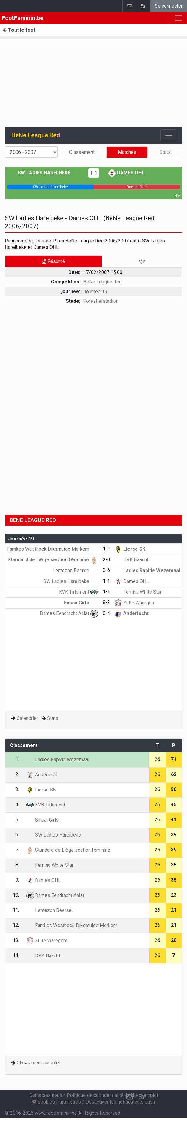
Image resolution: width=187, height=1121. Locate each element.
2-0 (106, 559)
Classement (82, 152)
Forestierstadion (100, 301)
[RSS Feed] (142, 1097)
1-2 (106, 549)
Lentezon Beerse (75, 570)
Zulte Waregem (135, 603)
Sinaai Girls (81, 603)
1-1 (93, 173)
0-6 (106, 570)
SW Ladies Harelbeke (48, 173)
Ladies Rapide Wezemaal (147, 570)
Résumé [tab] (53, 261)
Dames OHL (126, 173)
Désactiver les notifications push (120, 1102)
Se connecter (168, 6)
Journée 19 (95, 291)
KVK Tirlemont (78, 592)
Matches (127, 152)
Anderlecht (131, 613)
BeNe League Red (102, 282)
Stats (165, 152)
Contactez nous (45, 1095)
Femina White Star (138, 592)
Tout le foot (19, 30)
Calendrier (27, 718)
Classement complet (38, 1063)
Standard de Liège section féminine (53, 559)
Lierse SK (129, 549)
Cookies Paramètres (56, 1102)
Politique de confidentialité (95, 1095)
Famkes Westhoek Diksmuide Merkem (52, 549)
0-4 (106, 613)
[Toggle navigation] (168, 135)
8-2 (106, 602)
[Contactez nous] (130, 1097)
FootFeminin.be (23, 17)
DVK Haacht (131, 559)
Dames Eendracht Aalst (69, 613)
